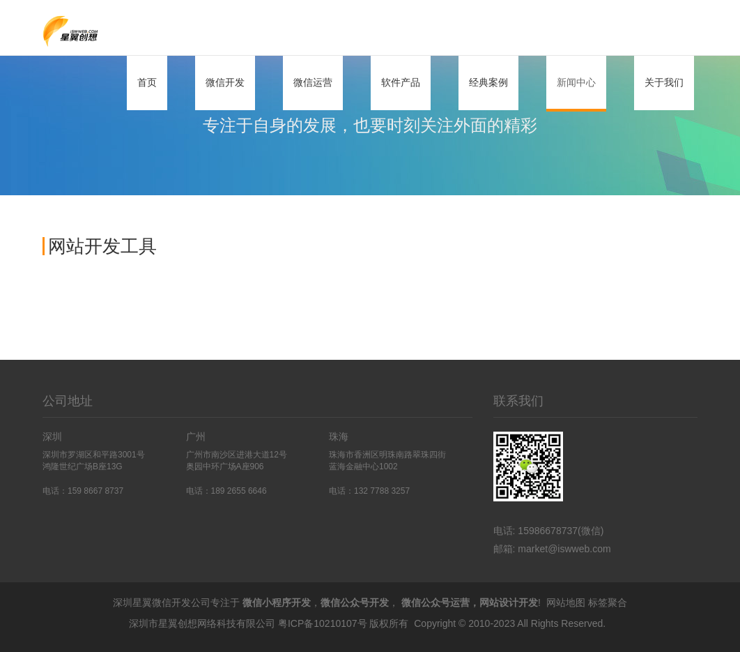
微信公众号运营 (435, 602)
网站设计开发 (508, 602)
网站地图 (565, 602)
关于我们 (664, 82)
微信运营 (312, 82)
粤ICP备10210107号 (322, 623)
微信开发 (225, 82)
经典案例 (488, 82)
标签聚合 (607, 602)
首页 (147, 82)
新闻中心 (576, 82)
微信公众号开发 (355, 602)
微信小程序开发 (276, 602)
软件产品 (400, 82)
